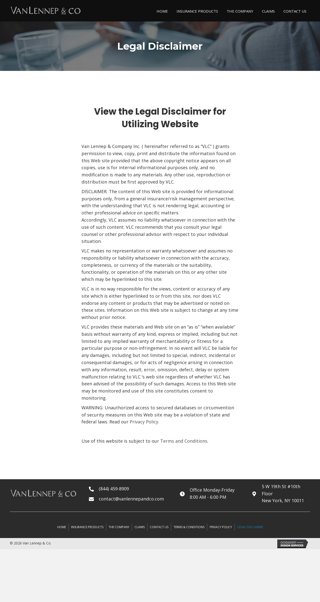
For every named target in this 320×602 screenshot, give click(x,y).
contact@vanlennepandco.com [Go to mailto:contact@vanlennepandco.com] (131, 499)
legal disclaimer (250, 527)
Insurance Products (87, 527)
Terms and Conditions (183, 441)
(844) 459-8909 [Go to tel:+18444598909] (114, 489)
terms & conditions (189, 527)
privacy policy (221, 527)
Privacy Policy (144, 422)
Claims (140, 527)
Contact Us (159, 527)
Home (61, 527)
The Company (119, 527)
